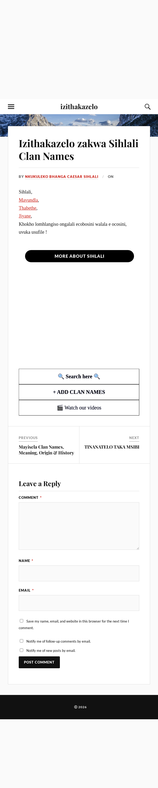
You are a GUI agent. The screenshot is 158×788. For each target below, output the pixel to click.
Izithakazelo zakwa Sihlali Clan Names (78, 149)
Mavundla (28, 200)
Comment (30, 497)
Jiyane (25, 216)
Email (26, 590)
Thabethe (27, 208)
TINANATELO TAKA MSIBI (111, 447)
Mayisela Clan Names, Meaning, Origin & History (46, 449)
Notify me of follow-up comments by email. (58, 641)
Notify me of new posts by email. (50, 650)
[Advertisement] (49, 49)
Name (26, 561)
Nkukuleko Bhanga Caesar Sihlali (61, 176)
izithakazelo (79, 106)
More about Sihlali (79, 256)
